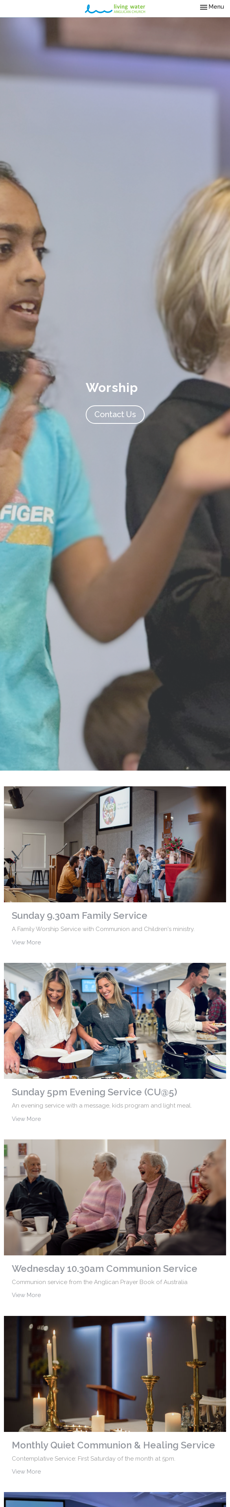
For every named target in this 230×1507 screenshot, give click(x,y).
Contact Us (115, 414)
